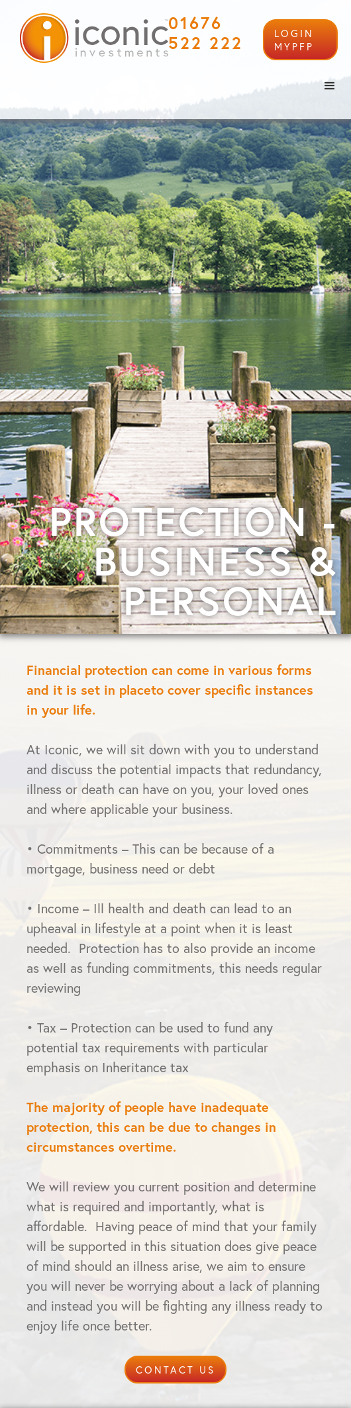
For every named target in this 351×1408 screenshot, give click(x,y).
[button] (330, 86)
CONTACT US (175, 1369)
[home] (90, 38)
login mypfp (294, 39)
